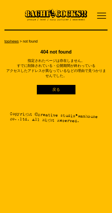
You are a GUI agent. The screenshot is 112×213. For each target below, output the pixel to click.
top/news (11, 41)
